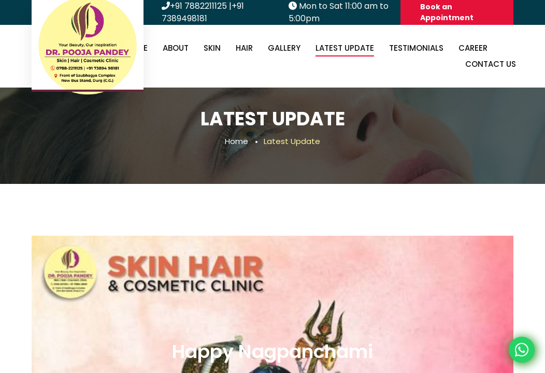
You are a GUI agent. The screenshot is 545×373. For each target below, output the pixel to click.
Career (472, 47)
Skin (212, 47)
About (176, 47)
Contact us (490, 64)
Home (236, 141)
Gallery (284, 47)
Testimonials (416, 47)
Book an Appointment (447, 12)
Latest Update (344, 47)
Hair (244, 47)
